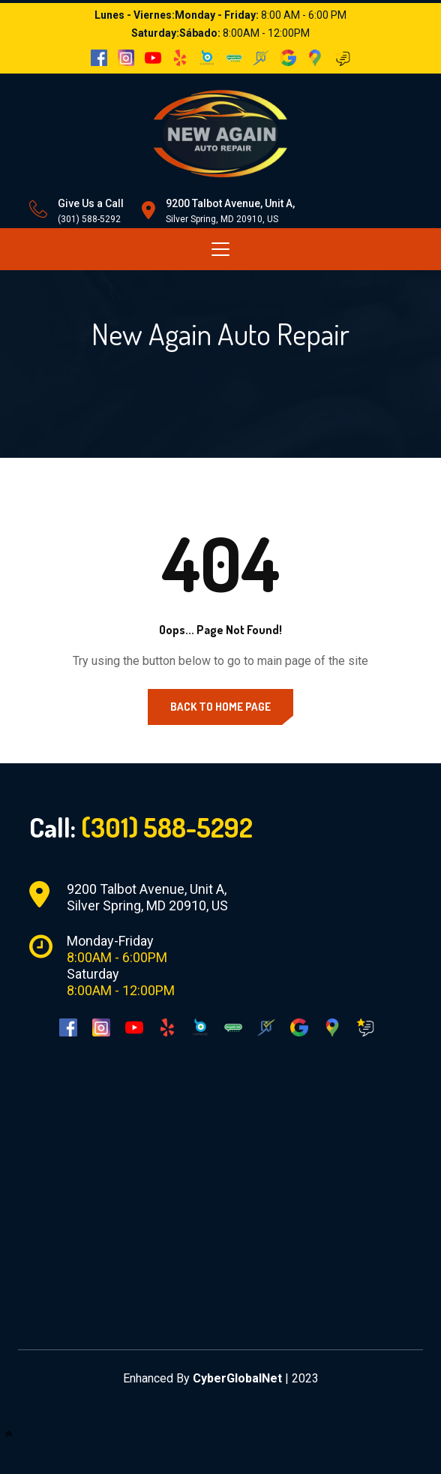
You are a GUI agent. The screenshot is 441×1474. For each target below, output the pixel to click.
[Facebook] (68, 1027)
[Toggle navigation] (220, 249)
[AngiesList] (233, 1027)
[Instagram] (101, 1027)
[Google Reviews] (365, 1027)
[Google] (299, 1027)
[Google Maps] (332, 1027)
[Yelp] (167, 1027)
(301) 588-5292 (89, 219)
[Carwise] (200, 1027)
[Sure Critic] (266, 1027)
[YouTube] (134, 1027)
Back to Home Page (220, 706)
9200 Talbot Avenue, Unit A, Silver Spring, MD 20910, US (147, 897)
